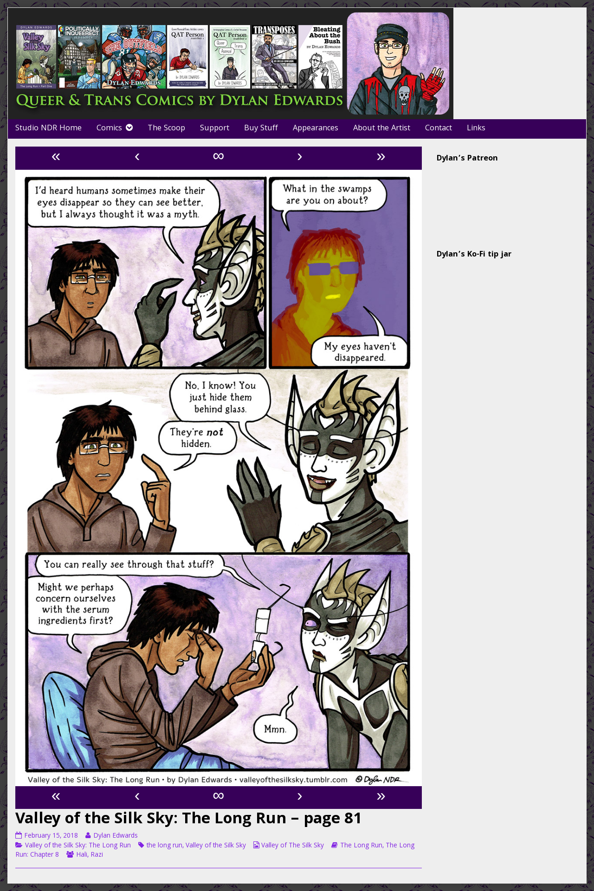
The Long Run (361, 846)
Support (214, 128)
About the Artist (381, 128)
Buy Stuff (261, 128)
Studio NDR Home (48, 128)
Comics (109, 128)
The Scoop (166, 128)
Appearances (315, 128)
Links (476, 128)
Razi (96, 855)
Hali (81, 855)
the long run (164, 846)
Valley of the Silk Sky (216, 846)
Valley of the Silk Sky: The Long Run (78, 846)
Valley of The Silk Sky (292, 846)
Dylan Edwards (115, 836)
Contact (438, 128)
